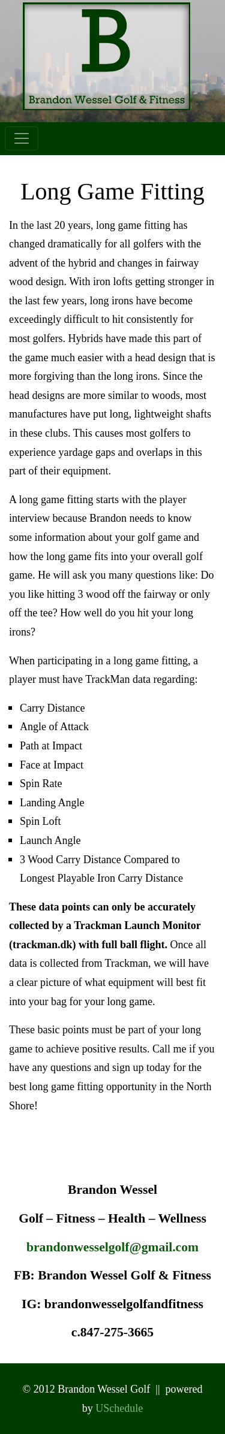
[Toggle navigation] (21, 138)
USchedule (119, 1408)
